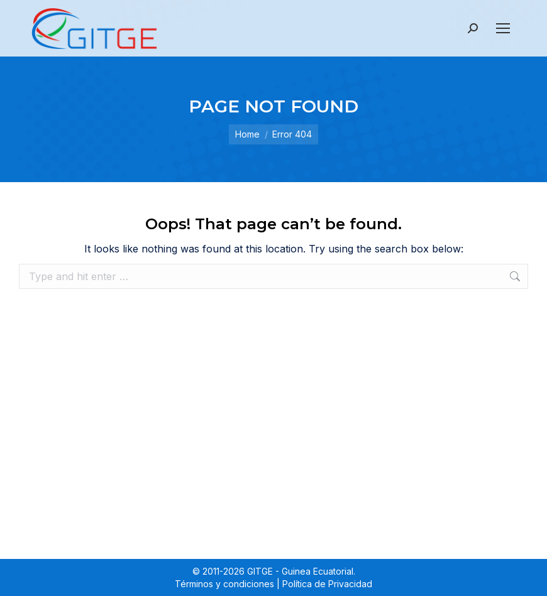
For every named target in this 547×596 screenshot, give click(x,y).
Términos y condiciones (224, 583)
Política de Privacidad (327, 583)
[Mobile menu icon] (503, 28)
